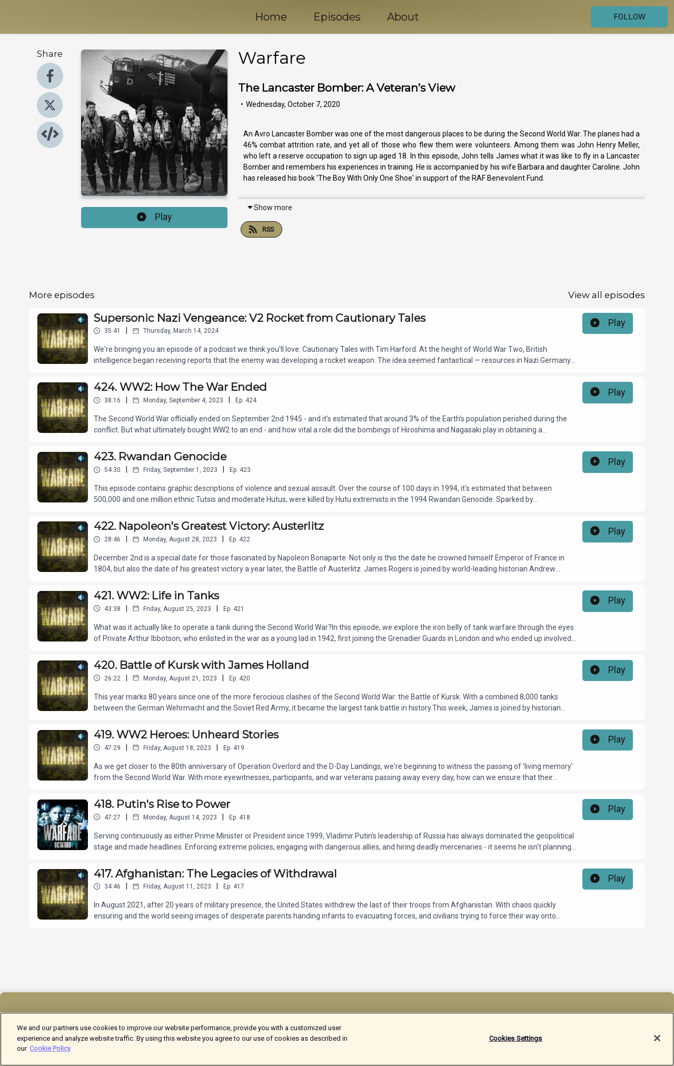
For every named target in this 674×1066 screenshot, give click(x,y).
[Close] (657, 1043)
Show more (269, 207)
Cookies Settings (515, 1044)
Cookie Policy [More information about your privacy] (50, 1054)
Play (154, 217)
